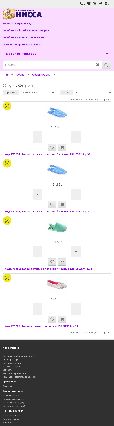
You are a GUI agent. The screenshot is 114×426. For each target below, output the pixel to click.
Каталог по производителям (21, 44)
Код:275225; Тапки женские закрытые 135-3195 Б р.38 (41, 326)
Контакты (7, 369)
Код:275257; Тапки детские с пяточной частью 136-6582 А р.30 (47, 154)
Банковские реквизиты (14, 373)
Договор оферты (11, 359)
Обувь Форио (41, 74)
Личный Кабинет (11, 415)
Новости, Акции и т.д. (16, 23)
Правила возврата (12, 366)
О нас (6, 352)
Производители (11, 395)
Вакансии (8, 386)
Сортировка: (11, 92)
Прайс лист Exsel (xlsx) (14, 405)
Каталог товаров (21, 54)
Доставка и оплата (12, 362)
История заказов (11, 419)
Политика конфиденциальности (19, 356)
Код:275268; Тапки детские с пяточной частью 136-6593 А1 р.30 (48, 268)
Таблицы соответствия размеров (19, 376)
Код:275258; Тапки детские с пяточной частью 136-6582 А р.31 (47, 211)
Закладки (7, 422)
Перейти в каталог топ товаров (23, 37)
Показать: (66, 92)
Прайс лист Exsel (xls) (13, 402)
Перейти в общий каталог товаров (25, 30)
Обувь (20, 74)
